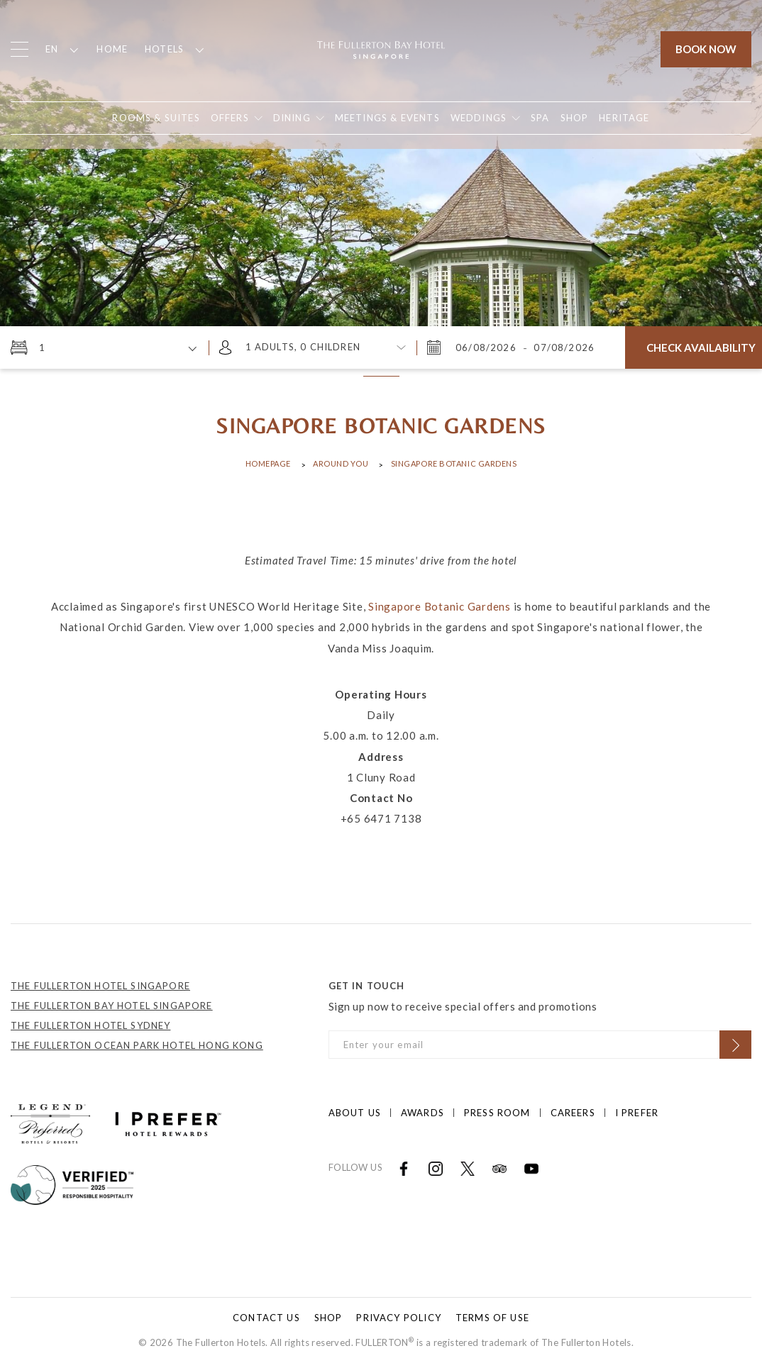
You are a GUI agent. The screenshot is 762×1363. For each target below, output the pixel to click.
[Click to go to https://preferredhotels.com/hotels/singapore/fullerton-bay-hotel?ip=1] (50, 1122)
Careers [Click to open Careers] (573, 1112)
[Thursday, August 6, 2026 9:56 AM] (487, 347)
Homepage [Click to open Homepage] (268, 463)
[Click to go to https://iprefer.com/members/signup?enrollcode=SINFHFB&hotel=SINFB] (168, 1122)
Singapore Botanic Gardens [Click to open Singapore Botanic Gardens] (454, 463)
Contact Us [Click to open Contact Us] (266, 1317)
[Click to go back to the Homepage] (381, 48)
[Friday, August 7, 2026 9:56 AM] (563, 347)
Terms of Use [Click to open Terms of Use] (492, 1317)
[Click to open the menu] (19, 49)
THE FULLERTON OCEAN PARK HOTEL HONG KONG (137, 1045)
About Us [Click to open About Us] (354, 1112)
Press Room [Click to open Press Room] (497, 1112)
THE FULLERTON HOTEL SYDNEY (90, 1025)
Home (112, 49)
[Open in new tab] (575, 118)
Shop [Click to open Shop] (328, 1317)
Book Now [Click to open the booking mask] (705, 49)
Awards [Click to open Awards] (422, 1112)
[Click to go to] (72, 1182)
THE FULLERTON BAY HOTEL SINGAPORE (112, 1005)
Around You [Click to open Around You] (341, 463)
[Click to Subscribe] (735, 1044)
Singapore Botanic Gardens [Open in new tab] (439, 606)
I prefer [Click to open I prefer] (636, 1112)
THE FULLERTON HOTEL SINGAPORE (100, 985)
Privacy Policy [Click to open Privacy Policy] (398, 1317)
